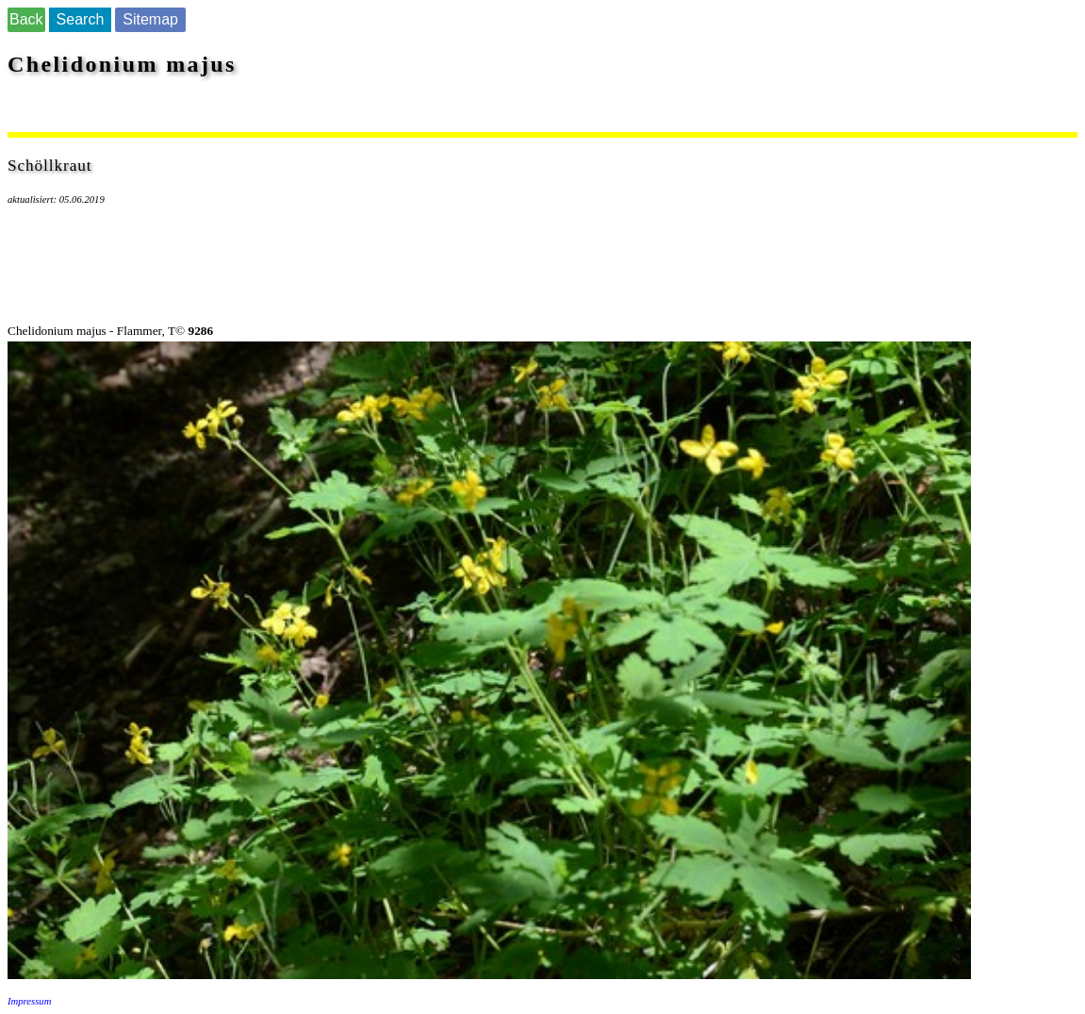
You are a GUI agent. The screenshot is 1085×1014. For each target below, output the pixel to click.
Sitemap (150, 19)
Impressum (29, 1001)
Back (26, 19)
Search (81, 19)
